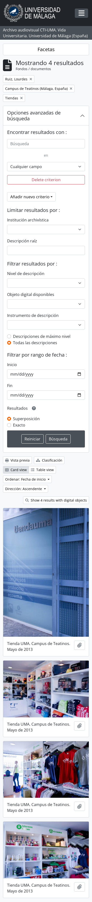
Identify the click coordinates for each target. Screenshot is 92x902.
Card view (16, 469)
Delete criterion (46, 179)
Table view (42, 469)
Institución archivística (28, 220)
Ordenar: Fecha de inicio (26, 479)
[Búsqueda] (46, 143)
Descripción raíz (22, 241)
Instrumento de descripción (33, 315)
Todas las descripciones (35, 342)
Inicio (12, 364)
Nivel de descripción (25, 273)
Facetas (46, 49)
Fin (10, 385)
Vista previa (17, 460)
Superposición (26, 418)
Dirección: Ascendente (24, 488)
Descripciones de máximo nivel (41, 336)
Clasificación (49, 460)
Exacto (19, 425)
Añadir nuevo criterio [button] (30, 196)
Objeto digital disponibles (30, 294)
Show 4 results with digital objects (56, 500)
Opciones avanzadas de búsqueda (34, 115)
